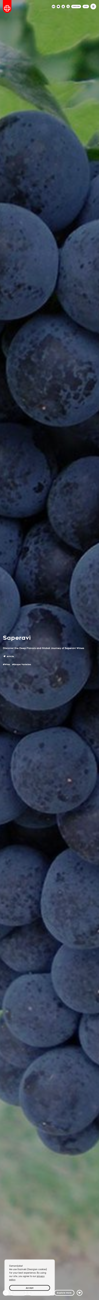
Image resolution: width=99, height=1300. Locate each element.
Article (9, 656)
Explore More (64, 1292)
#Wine (6, 664)
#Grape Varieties (21, 664)
